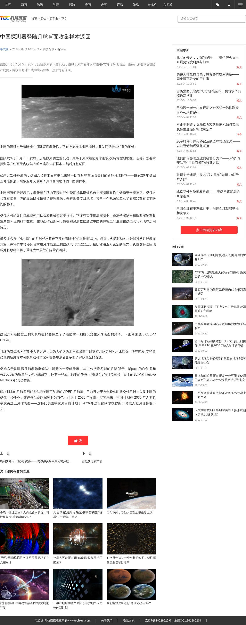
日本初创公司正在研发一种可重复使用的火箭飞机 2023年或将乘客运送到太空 (220, 377)
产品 (120, 4)
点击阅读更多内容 (209, 230)
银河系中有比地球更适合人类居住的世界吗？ (220, 257)
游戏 (136, 4)
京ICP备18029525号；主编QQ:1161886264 (173, 620)
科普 (56, 4)
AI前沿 (168, 4)
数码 (40, 4)
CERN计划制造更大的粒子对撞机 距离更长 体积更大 (220, 274)
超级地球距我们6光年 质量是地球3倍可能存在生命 (220, 360)
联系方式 (128, 620)
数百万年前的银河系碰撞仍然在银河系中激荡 (220, 291)
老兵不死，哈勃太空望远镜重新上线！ (131, 512)
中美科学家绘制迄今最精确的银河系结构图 (220, 326)
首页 (8, 4)
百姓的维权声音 (92, 461)
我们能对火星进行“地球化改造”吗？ (129, 603)
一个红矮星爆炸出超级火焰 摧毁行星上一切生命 (220, 395)
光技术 (152, 4)
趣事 (104, 4)
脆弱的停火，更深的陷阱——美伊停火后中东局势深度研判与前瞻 (37, 461)
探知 (72, 4)
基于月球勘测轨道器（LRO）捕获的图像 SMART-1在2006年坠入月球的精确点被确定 (220, 343)
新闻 (24, 4)
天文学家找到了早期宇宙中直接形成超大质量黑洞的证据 (220, 412)
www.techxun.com (79, 620)
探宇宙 (53, 18)
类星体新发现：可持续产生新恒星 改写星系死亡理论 (220, 308)
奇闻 (88, 4)
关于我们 (107, 620)
